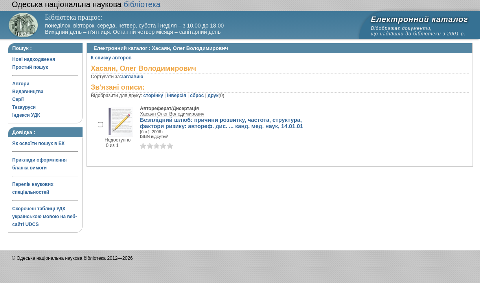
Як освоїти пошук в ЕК (38, 143)
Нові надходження (33, 59)
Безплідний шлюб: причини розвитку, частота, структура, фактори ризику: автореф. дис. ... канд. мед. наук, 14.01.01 (221, 123)
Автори (20, 83)
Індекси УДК (26, 115)
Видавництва (27, 91)
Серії (18, 99)
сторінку (153, 95)
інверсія (176, 95)
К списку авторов (111, 58)
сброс (197, 95)
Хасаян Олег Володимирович (172, 114)
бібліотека (86, 4)
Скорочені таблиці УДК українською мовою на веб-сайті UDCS (44, 216)
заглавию (132, 76)
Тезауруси (24, 107)
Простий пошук (30, 67)
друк (213, 95)
